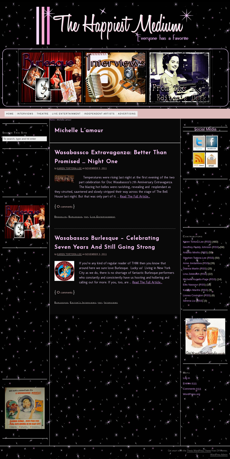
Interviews (25, 114)
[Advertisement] (25, 172)
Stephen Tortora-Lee (194, 257)
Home (10, 114)
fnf (86, 216)
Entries (190, 383)
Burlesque (75, 216)
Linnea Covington (193, 295)
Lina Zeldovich (191, 273)
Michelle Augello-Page (196, 279)
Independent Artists (99, 114)
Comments (192, 388)
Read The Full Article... (135, 196)
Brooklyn (60, 216)
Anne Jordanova (192, 263)
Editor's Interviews (83, 302)
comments (64, 206)
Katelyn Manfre (191, 290)
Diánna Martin (191, 268)
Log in (186, 378)
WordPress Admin (219, 454)
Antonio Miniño (191, 252)
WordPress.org (191, 394)
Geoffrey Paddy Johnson (197, 247)
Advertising (127, 114)
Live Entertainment (66, 114)
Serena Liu (189, 300)
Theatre (43, 114)
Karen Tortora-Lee (69, 168)
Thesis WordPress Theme (199, 450)
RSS (208, 241)
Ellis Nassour (190, 284)
